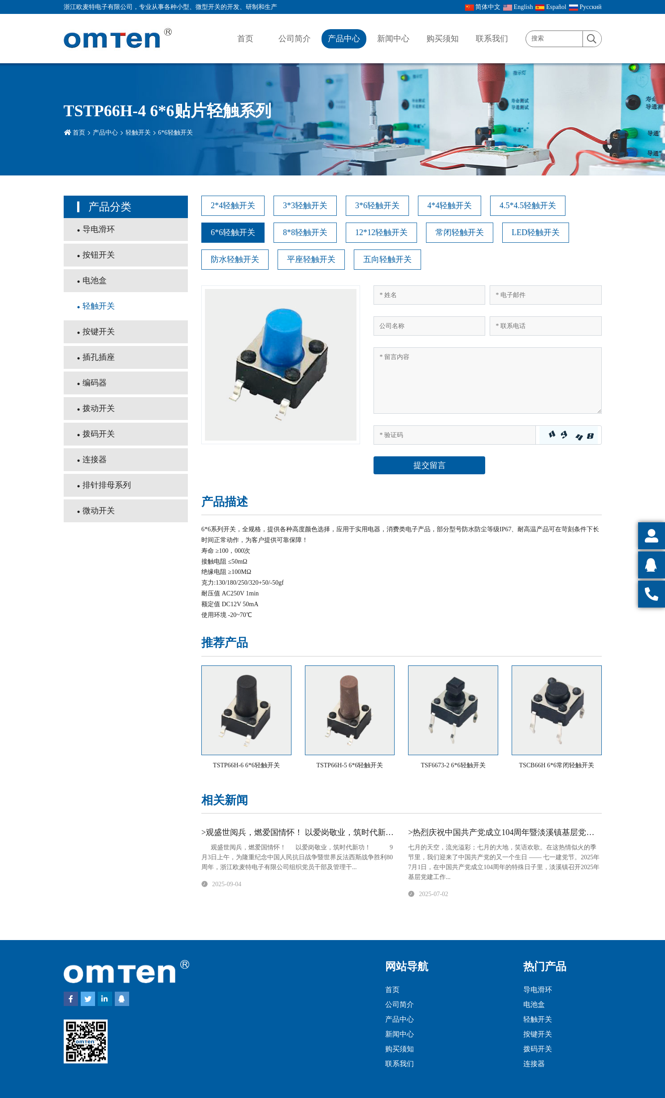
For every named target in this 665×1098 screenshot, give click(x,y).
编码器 (95, 382)
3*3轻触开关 (305, 205)
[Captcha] (454, 435)
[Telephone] (545, 326)
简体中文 (483, 7)
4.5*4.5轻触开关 (528, 205)
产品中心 (344, 38)
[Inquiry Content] (487, 380)
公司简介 (294, 38)
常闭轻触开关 (459, 232)
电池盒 (95, 280)
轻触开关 (138, 132)
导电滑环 (99, 229)
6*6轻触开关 (175, 132)
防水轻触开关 (235, 259)
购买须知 (442, 38)
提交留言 (429, 465)
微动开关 (99, 510)
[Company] (429, 326)
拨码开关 (99, 433)
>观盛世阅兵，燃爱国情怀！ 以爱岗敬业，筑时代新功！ (301, 832)
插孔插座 (99, 357)
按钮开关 (99, 254)
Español (550, 7)
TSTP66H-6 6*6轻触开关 (246, 765)
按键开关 (99, 331)
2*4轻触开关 (233, 205)
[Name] (429, 295)
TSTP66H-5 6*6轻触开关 (349, 765)
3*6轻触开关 (377, 205)
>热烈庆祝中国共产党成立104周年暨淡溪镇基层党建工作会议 (517, 832)
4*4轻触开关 (449, 205)
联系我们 (492, 38)
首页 (245, 38)
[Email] (545, 295)
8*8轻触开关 (305, 232)
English (518, 7)
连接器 (95, 459)
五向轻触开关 (387, 259)
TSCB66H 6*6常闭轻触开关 (556, 765)
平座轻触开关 (311, 259)
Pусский (585, 7)
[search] (591, 39)
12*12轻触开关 (381, 232)
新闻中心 (393, 38)
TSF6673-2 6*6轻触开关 (453, 765)
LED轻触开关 (536, 232)
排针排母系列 (107, 485)
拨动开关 (99, 408)
